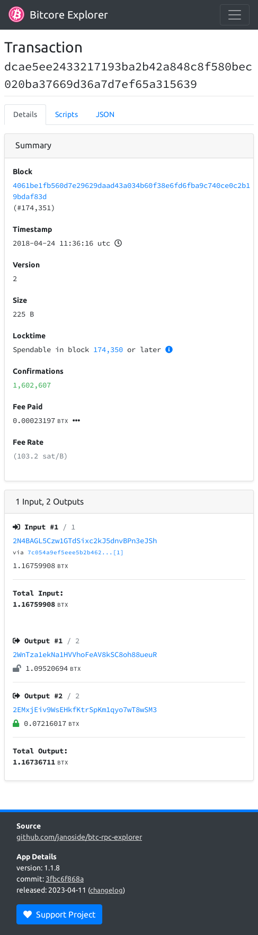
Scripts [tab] (66, 114)
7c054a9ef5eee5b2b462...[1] (76, 552)
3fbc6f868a (65, 879)
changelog (106, 890)
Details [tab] (25, 114)
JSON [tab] (105, 114)
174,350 (108, 349)
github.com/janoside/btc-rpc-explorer (79, 837)
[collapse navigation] (235, 14)
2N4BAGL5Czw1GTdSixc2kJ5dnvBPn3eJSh (85, 540)
